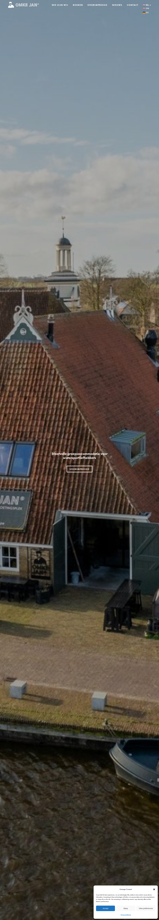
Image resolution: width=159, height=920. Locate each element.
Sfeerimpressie (97, 5)
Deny (125, 908)
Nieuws (117, 5)
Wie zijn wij (60, 5)
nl (147, 5)
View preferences (146, 908)
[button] (154, 889)
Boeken (78, 5)
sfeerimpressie (79, 469)
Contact (132, 5)
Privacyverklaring (126, 915)
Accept (105, 908)
